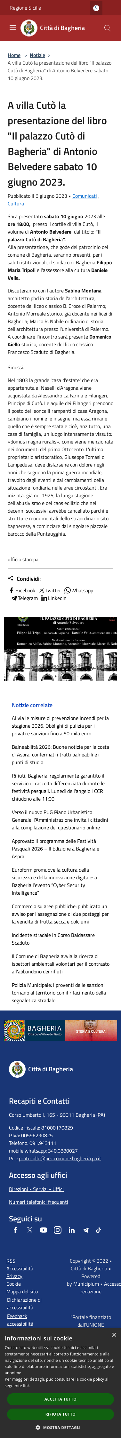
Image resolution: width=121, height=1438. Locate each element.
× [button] (113, 1335)
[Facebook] (15, 1230)
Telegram (24, 598)
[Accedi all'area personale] (96, 8)
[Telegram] (85, 1230)
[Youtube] (43, 1230)
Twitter (49, 590)
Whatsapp (78, 590)
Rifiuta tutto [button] (60, 1414)
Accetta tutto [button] (60, 1399)
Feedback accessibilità (20, 1320)
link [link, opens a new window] (26, 1385)
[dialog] (60, 1383)
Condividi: (24, 578)
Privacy (14, 1276)
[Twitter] (29, 1230)
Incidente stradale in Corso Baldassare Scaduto (53, 939)
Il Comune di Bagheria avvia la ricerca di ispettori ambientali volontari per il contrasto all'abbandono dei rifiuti (60, 963)
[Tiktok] (98, 1230)
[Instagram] (57, 1230)
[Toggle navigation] (13, 27)
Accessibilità (19, 1268)
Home (14, 55)
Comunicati (84, 196)
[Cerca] (107, 28)
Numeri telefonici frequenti (38, 1202)
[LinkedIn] (71, 1230)
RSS (10, 1261)
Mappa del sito (22, 1291)
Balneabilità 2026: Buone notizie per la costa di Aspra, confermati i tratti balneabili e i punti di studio (60, 754)
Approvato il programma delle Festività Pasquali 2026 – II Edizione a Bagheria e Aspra (55, 848)
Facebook (21, 590)
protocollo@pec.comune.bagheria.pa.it (60, 1158)
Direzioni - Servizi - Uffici (36, 1189)
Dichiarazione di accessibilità (24, 1303)
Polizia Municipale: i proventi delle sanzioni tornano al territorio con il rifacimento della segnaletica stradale (59, 992)
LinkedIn (53, 598)
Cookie (13, 1284)
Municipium (86, 1284)
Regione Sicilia (25, 8)
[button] (60, 1427)
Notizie (37, 55)
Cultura (16, 203)
